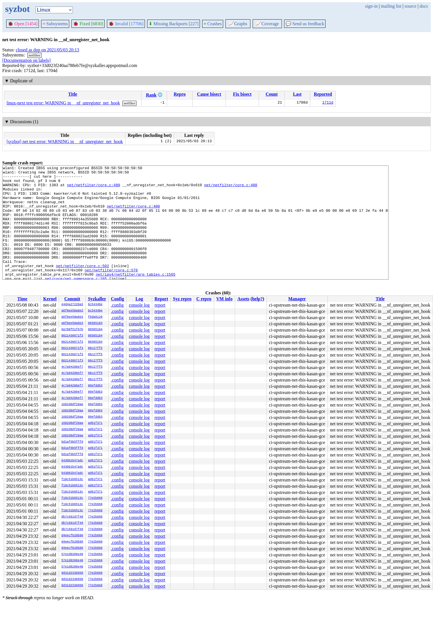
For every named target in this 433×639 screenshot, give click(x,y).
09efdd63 (95, 386)
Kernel (49, 298)
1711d (327, 103)
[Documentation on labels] (26, 60)
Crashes (213, 23)
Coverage (267, 23)
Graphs (238, 23)
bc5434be (95, 305)
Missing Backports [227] (173, 23)
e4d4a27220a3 (72, 305)
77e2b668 (95, 498)
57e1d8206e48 (72, 554)
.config (117, 305)
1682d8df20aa (72, 405)
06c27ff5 (95, 348)
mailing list (391, 6)
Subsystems (55, 23)
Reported (323, 94)
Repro (179, 94)
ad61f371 (95, 423)
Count (272, 94)
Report (161, 298)
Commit (72, 298)
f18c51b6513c (72, 479)
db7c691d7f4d (72, 517)
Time (22, 298)
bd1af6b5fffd (72, 442)
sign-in (371, 6)
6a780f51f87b (72, 330)
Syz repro (182, 298)
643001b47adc (72, 461)
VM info (224, 298)
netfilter (34, 55)
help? (257, 298)
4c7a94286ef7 (72, 367)
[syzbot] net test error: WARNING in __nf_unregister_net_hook (65, 141)
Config (117, 298)
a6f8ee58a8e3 (72, 311)
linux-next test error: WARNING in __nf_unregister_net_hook (63, 102)
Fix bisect (242, 94)
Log (139, 298)
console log (139, 305)
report (160, 305)
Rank (151, 95)
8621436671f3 (72, 336)
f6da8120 (95, 317)
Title (72, 94)
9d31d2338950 (72, 573)
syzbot (17, 9)
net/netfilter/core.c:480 (93, 189)
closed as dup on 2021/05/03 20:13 (47, 49)
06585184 (95, 323)
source (411, 6)
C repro (203, 298)
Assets (243, 298)
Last (297, 94)
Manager (297, 298)
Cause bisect (209, 94)
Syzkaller (97, 298)
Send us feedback (305, 23)
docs (424, 6)
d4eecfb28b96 (72, 536)
